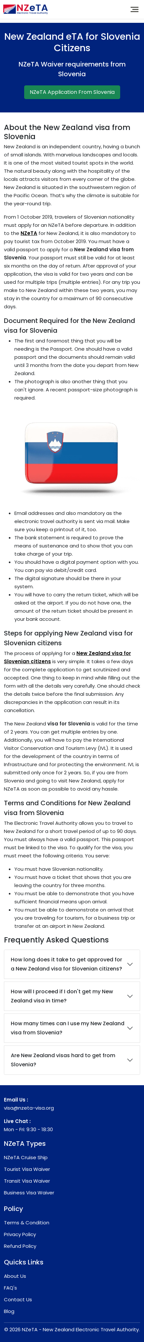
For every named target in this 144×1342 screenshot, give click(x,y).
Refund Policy (20, 1246)
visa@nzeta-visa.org (29, 1107)
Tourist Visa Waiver (27, 1169)
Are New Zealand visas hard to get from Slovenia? (63, 1060)
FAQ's (10, 1287)
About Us (15, 1276)
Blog (9, 1311)
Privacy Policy (20, 1234)
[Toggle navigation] (134, 9)
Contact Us (18, 1299)
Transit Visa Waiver (27, 1180)
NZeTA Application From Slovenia (72, 92)
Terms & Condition (26, 1222)
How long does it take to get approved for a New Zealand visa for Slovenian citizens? (66, 964)
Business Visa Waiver (29, 1192)
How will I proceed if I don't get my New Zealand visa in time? (62, 996)
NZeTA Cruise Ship (26, 1157)
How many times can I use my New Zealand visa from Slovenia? (67, 1028)
